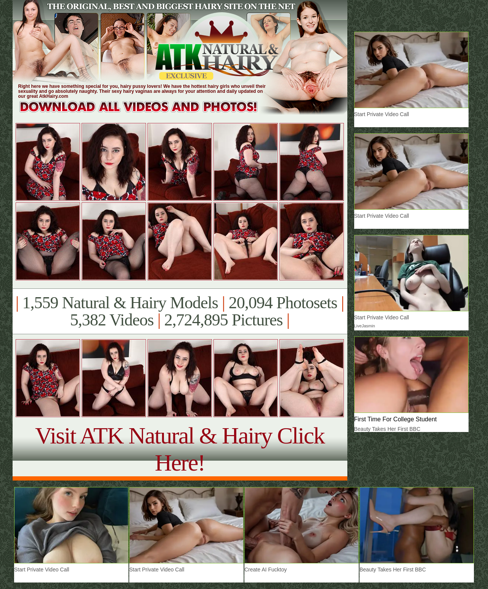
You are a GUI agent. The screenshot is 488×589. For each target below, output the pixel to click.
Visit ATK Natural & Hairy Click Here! (179, 449)
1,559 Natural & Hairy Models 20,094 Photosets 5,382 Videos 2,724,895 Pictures (180, 311)
